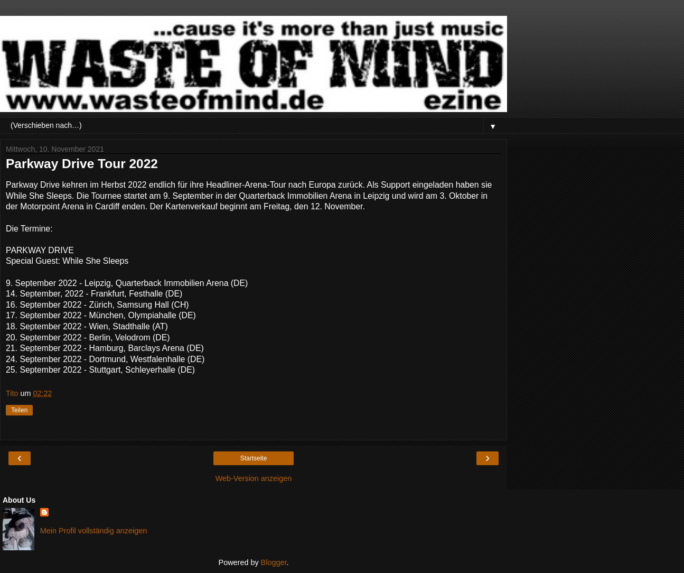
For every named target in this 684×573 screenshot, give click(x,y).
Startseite (253, 458)
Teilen (19, 410)
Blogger (274, 562)
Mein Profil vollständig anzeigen (93, 530)
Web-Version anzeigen (253, 478)
